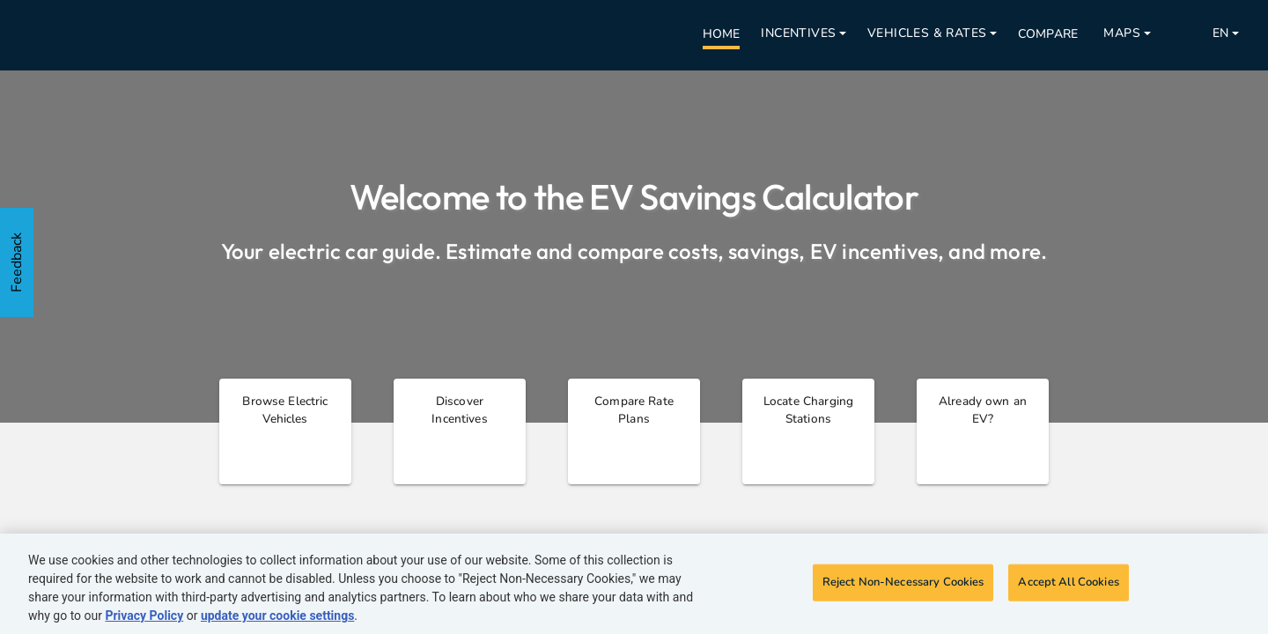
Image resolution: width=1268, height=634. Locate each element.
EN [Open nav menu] (1221, 33)
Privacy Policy (144, 615)
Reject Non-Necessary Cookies (903, 582)
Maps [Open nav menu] (1121, 33)
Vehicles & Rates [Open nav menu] (926, 33)
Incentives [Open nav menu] (798, 33)
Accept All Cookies (1068, 582)
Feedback (16, 262)
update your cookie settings (277, 615)
